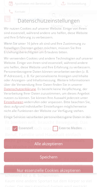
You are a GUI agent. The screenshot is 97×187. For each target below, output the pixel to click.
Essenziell (22, 128)
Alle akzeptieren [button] (48, 143)
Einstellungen (13, 102)
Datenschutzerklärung (20, 89)
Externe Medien (67, 128)
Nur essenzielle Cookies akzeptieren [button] (48, 170)
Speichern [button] (48, 156)
